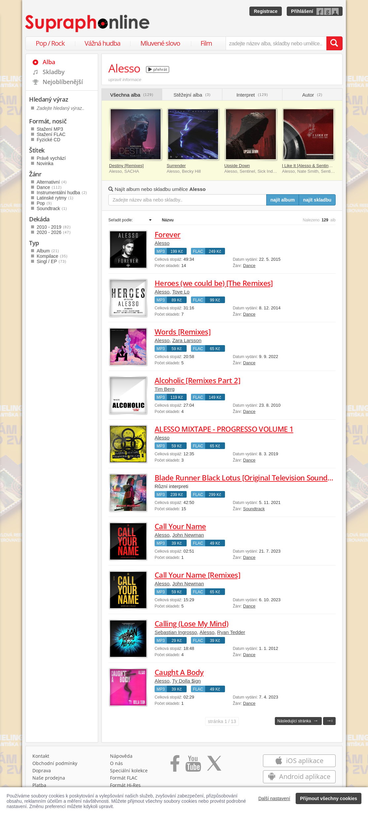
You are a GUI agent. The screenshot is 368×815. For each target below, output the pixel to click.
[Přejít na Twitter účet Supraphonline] (214, 765)
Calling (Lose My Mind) (191, 623)
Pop (44, 203)
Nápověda (121, 756)
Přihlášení (302, 11)
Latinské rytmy (55, 198)
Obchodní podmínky (54, 763)
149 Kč (215, 397)
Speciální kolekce (129, 770)
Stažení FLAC (51, 134)
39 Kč (176, 543)
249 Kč (215, 251)
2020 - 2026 (54, 232)
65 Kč (215, 348)
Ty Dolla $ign (186, 681)
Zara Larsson (186, 340)
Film (206, 43)
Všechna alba (132, 95)
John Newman (188, 535)
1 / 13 (222, 721)
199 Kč (176, 251)
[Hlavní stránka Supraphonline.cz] (87, 23)
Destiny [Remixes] (126, 165)
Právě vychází (51, 158)
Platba (39, 785)
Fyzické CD (48, 139)
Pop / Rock (50, 43)
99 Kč (215, 300)
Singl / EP (51, 261)
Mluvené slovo (160, 43)
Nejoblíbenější (63, 82)
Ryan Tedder (231, 632)
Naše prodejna (48, 778)
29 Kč (176, 640)
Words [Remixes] (182, 332)
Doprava (41, 770)
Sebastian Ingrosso (176, 632)
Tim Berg (164, 389)
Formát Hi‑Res (125, 785)
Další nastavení (274, 798)
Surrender (176, 165)
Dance (249, 265)
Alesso (162, 243)
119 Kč (176, 397)
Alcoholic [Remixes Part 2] (197, 380)
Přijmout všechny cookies (328, 798)
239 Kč (176, 494)
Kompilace (52, 256)
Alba (49, 62)
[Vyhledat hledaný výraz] (334, 43)
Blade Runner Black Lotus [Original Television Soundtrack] (251, 477)
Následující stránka (297, 720)
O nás (116, 763)
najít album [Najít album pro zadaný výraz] (283, 200)
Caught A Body (179, 672)
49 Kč (215, 543)
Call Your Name (180, 526)
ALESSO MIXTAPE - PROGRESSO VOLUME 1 (224, 429)
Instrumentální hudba (62, 192)
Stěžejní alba (191, 95)
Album (48, 250)
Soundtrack (254, 508)
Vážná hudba (102, 43)
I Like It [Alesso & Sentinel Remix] (314, 165)
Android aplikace (299, 776)
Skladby (54, 72)
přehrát (157, 69)
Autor (312, 95)
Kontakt (40, 756)
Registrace (265, 11)
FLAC (198, 251)
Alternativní (52, 182)
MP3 (161, 251)
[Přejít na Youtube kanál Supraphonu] (193, 765)
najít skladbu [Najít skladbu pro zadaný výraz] (317, 200)
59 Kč (176, 348)
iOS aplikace (299, 760)
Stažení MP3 (50, 129)
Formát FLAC (123, 778)
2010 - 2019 (54, 227)
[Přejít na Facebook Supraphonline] (175, 765)
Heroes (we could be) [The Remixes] (214, 283)
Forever (167, 234)
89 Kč (176, 300)
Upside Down (237, 165)
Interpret (252, 95)
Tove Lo (181, 291)
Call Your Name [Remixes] (197, 575)
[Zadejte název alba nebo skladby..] (187, 199)
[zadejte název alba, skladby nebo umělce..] (276, 43)
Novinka (45, 163)
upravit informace (124, 79)
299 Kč (215, 494)
